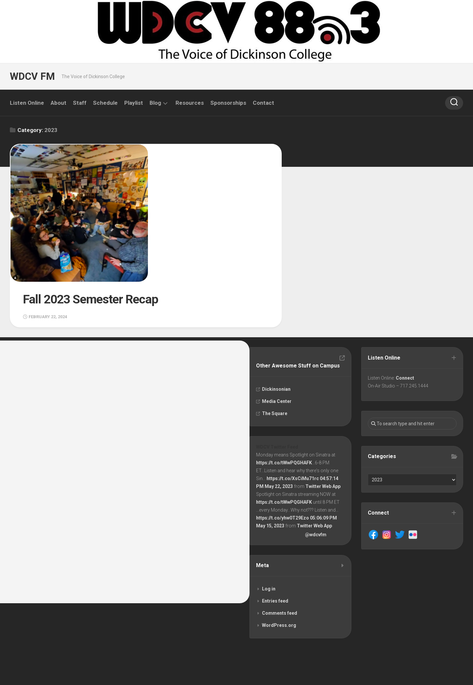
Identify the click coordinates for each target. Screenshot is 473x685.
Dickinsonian (276, 341)
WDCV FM (32, 76)
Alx (85, 671)
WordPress (47, 671)
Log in (269, 542)
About (58, 102)
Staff (79, 102)
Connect (405, 330)
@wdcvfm (316, 487)
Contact (263, 102)
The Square (275, 365)
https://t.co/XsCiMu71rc (293, 431)
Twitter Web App (323, 439)
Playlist (133, 102)
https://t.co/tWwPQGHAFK (284, 415)
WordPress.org (279, 578)
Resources (190, 102)
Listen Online (27, 102)
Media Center (277, 353)
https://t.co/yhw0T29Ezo (282, 470)
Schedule (105, 102)
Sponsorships (228, 102)
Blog (155, 102)
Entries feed (275, 554)
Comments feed (279, 566)
